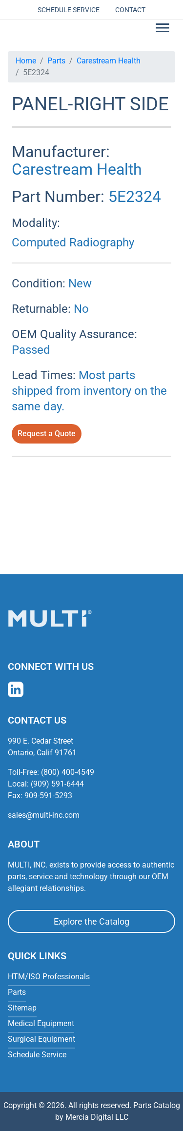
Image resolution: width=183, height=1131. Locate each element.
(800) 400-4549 (67, 772)
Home (26, 60)
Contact (130, 10)
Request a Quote (47, 433)
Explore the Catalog (91, 921)
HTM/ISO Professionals (49, 976)
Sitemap (22, 1007)
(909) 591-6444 (57, 783)
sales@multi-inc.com (44, 815)
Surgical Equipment (41, 1039)
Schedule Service (69, 10)
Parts (56, 60)
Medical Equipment (41, 1023)
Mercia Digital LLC (96, 1117)
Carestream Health (109, 60)
